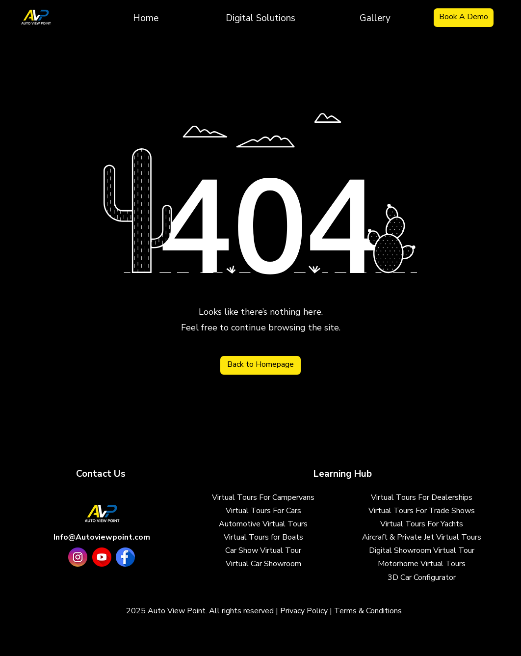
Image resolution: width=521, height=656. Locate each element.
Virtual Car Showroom (263, 563)
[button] (260, 17)
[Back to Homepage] (260, 365)
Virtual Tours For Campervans (263, 497)
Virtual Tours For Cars (263, 510)
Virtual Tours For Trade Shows (421, 510)
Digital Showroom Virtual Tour (421, 550)
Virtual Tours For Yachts (421, 524)
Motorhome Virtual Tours (422, 563)
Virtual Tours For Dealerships (421, 497)
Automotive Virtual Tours (263, 524)
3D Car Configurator (422, 577)
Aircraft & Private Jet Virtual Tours (421, 537)
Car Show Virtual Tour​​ (263, 550)
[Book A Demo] (463, 17)
